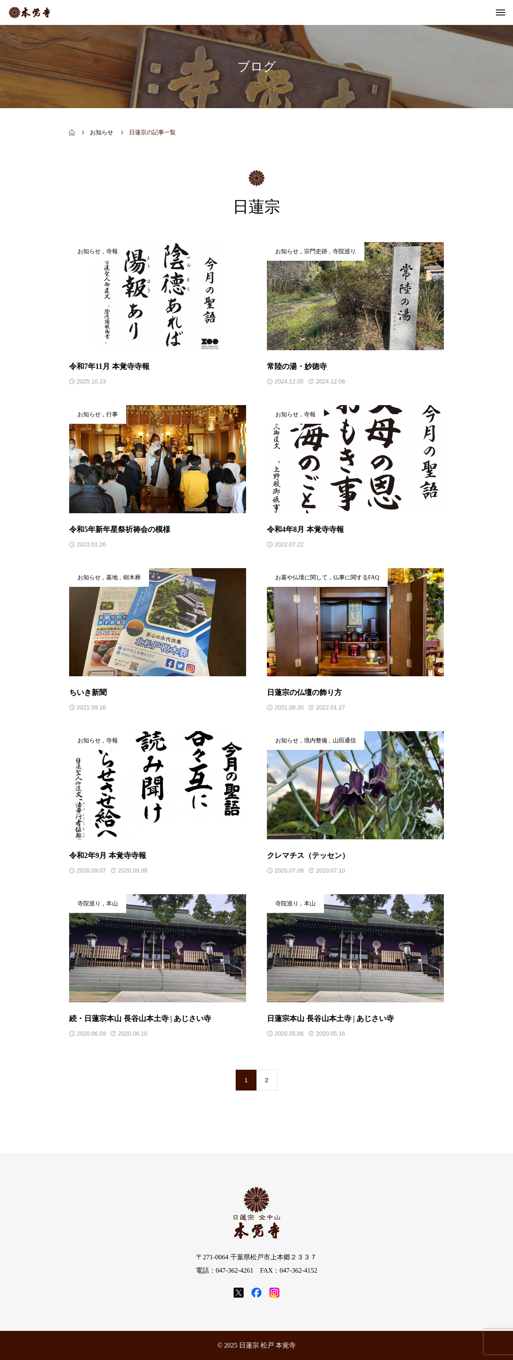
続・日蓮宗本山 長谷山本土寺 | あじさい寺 (140, 1018)
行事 (112, 414)
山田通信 (344, 740)
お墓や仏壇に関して (301, 577)
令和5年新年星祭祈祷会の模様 (119, 529)
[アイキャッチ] (157, 296)
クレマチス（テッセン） (308, 855)
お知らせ (89, 251)
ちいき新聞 (88, 692)
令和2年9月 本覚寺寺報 (107, 855)
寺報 (112, 251)
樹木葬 (132, 577)
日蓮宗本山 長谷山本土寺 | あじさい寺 (330, 1018)
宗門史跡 (315, 251)
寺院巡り (344, 251)
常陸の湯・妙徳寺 (297, 366)
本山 (112, 903)
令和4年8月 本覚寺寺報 (305, 529)
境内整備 (315, 740)
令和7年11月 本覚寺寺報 (109, 366)
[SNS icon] (239, 1293)
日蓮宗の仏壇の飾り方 (304, 692)
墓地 (112, 577)
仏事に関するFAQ (356, 577)
